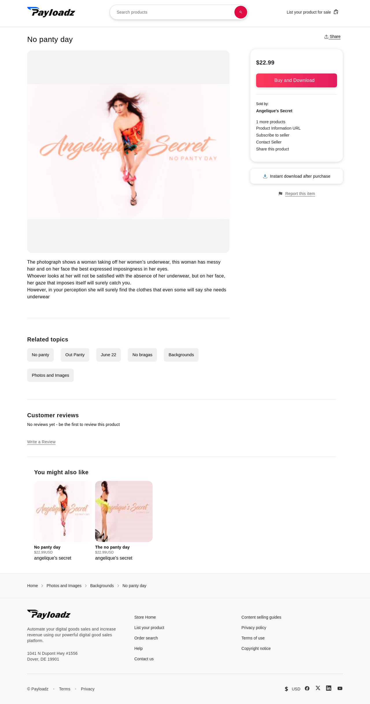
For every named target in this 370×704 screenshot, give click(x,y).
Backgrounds (181, 354)
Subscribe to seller (272, 135)
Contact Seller (269, 142)
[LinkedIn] (328, 688)
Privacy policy (253, 627)
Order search (146, 638)
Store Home (145, 617)
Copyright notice (256, 648)
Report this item (296, 193)
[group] (63, 521)
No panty (40, 354)
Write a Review (41, 442)
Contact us (144, 659)
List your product (149, 627)
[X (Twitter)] (318, 687)
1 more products (270, 122)
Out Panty (75, 354)
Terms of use (252, 638)
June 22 (108, 354)
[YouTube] (340, 688)
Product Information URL (278, 128)
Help (138, 648)
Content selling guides (261, 617)
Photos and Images (50, 375)
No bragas (142, 354)
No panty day (135, 585)
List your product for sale (313, 11)
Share (332, 36)
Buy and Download (296, 80)
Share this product (272, 149)
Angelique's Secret (274, 111)
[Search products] (240, 12)
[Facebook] (307, 688)
